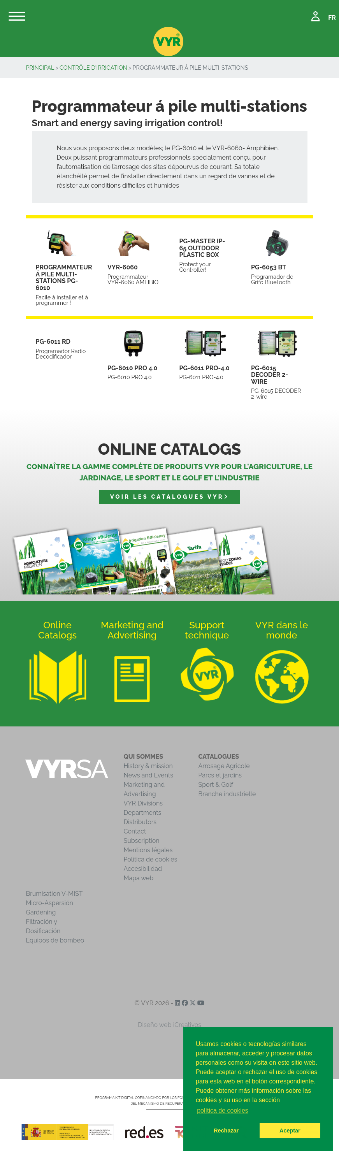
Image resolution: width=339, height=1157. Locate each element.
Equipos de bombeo (55, 940)
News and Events (148, 775)
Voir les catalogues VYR (169, 496)
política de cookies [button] (222, 1110)
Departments (143, 812)
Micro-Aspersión (49, 903)
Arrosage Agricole (224, 766)
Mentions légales (148, 850)
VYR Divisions (143, 803)
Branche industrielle (227, 794)
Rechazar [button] (226, 1130)
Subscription (142, 840)
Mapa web (139, 878)
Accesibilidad (143, 868)
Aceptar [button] (289, 1130)
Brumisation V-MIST (54, 893)
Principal (40, 67)
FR (332, 17)
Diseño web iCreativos (169, 1025)
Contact (135, 831)
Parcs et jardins (220, 775)
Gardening (41, 912)
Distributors (140, 822)
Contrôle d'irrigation (93, 67)
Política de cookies (150, 859)
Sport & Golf (216, 784)
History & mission (148, 766)
